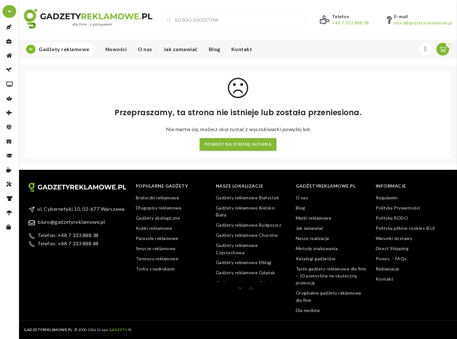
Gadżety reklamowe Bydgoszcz (248, 225)
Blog (214, 49)
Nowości (116, 49)
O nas (145, 49)
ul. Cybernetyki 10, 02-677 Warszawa (81, 209)
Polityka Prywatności (398, 207)
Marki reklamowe (314, 218)
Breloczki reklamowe (157, 197)
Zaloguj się (425, 49)
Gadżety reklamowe (64, 49)
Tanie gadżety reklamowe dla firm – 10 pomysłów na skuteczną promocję (331, 276)
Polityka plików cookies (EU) (405, 228)
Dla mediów (308, 310)
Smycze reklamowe (156, 248)
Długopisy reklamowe (159, 207)
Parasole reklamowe (157, 238)
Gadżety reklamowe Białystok (247, 197)
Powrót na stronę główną (238, 144)
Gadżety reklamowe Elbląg (244, 262)
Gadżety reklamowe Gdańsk (245, 272)
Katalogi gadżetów (316, 258)
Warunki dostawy (394, 238)
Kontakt (241, 49)
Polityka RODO (392, 218)
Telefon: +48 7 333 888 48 (68, 243)
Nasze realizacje (312, 238)
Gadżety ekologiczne (158, 218)
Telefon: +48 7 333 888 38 (68, 235)
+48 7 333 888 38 (350, 22)
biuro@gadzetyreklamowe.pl (423, 22)
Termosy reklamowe (157, 258)
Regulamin (387, 197)
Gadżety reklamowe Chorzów (247, 235)
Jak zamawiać (180, 49)
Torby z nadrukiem (155, 268)
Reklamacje (388, 268)
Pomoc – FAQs (391, 258)
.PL (120, 330)
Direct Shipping (392, 248)
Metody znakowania (317, 248)
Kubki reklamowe (154, 228)
